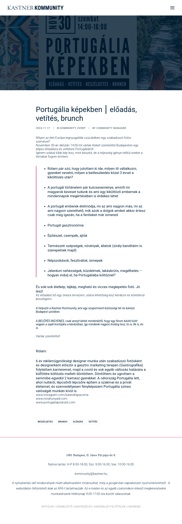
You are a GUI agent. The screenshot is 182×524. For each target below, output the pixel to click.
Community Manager (111, 128)
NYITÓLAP (48, 506)
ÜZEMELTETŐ (64, 506)
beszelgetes (45, 421)
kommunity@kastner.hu (91, 474)
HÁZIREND (133, 506)
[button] (172, 7)
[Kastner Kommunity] (36, 8)
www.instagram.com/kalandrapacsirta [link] (62, 395)
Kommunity (68, 128)
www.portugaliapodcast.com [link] (55, 402)
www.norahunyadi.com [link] (51, 398)
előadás (78, 421)
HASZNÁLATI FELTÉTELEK (110, 506)
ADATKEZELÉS (83, 506)
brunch (62, 421)
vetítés (93, 421)
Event (81, 128)
